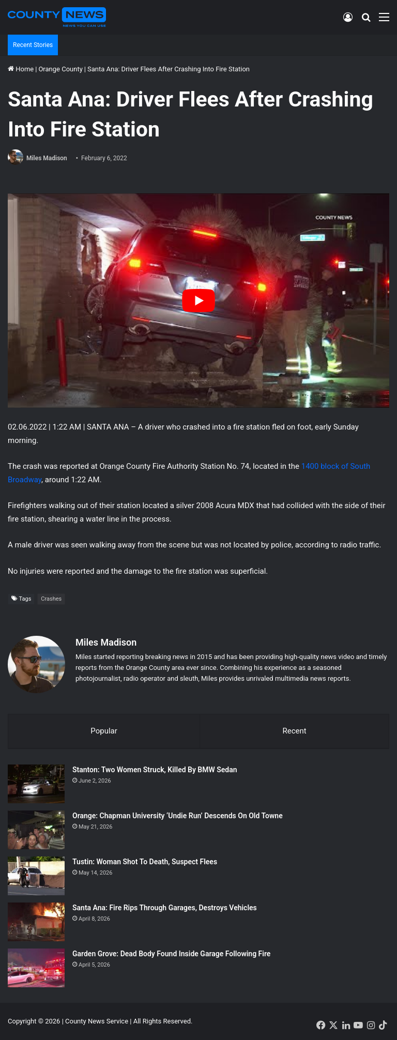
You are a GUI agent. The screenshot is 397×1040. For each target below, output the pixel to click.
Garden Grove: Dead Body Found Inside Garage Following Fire (171, 954)
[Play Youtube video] (198, 300)
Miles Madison (46, 158)
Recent (294, 731)
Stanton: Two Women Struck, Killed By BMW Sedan (154, 770)
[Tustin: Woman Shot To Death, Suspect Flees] (36, 876)
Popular (103, 731)
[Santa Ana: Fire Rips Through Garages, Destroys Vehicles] (36, 922)
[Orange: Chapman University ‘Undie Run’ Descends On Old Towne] (36, 829)
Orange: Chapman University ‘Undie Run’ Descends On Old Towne (177, 816)
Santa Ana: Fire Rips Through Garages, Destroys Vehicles (164, 908)
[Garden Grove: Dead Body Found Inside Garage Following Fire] (36, 968)
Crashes (51, 598)
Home (21, 69)
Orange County (60, 69)
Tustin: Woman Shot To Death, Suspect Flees (144, 862)
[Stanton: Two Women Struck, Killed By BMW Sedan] (36, 783)
